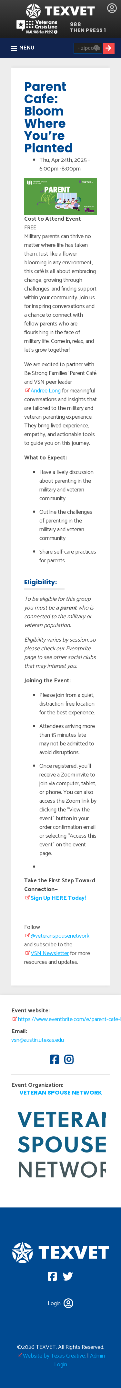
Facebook (53, 1059)
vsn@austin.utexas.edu (37, 1040)
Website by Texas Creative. (54, 1356)
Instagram (68, 1059)
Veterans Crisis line (40, 26)
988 (75, 24)
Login (111, 8)
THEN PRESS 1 (88, 30)
